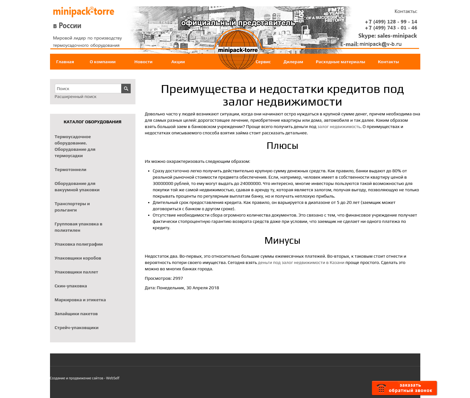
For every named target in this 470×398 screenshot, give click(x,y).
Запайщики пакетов (76, 313)
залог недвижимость (338, 126)
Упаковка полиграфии (79, 244)
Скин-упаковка (71, 285)
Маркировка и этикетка (80, 299)
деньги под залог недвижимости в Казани (301, 262)
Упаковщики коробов (78, 257)
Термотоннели (70, 169)
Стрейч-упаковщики (77, 327)
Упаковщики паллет (76, 271)
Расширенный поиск (76, 96)
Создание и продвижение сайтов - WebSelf (85, 378)
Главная (65, 61)
